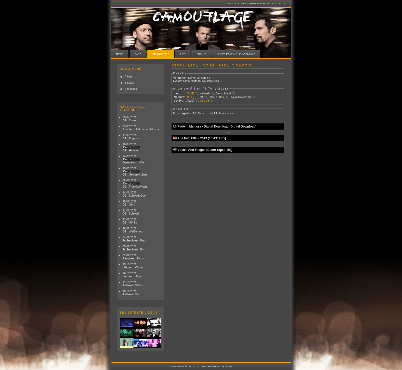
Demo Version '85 (199, 77)
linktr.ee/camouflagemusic (236, 54)
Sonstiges (131, 88)
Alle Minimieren (202, 113)
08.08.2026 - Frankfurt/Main (135, 183)
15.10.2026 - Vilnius (133, 266)
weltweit (205, 93)
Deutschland (223, 93)
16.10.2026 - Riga (132, 275)
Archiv (201, 54)
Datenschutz (276, 3)
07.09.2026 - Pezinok (135, 257)
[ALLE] (190, 93)
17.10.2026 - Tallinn (133, 284)
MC (202, 97)
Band (138, 54)
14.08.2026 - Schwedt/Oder (135, 194)
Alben (128, 76)
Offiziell (204, 100)
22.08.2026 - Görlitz (130, 221)
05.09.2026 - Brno (134, 248)
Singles (129, 82)
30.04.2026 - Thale (129, 119)
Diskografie (160, 54)
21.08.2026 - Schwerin (131, 212)
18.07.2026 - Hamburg (131, 147)
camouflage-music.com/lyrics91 (202, 80)
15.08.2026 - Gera (129, 203)
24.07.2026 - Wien (134, 159)
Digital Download (240, 97)
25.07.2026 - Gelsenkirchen (135, 171)
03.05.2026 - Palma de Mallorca (141, 128)
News (120, 54)
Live (183, 54)
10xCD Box (217, 97)
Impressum (257, 3)
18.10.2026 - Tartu (132, 293)
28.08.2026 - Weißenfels (133, 230)
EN (246, 3)
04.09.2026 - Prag (134, 239)
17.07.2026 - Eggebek (131, 137)
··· (228, 120)
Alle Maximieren (224, 113)
